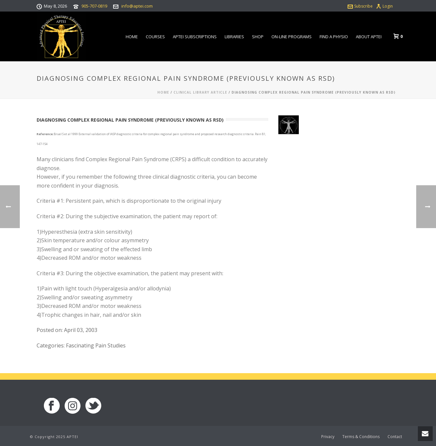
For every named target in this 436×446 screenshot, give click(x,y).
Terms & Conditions (361, 436)
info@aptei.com (137, 6)
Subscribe (360, 6)
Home (132, 37)
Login (384, 6)
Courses (155, 37)
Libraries (234, 37)
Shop (258, 37)
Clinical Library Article (200, 92)
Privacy (327, 436)
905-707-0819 (94, 6)
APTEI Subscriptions (195, 37)
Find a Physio (334, 37)
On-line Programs (291, 37)
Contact (395, 436)
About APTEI (369, 37)
